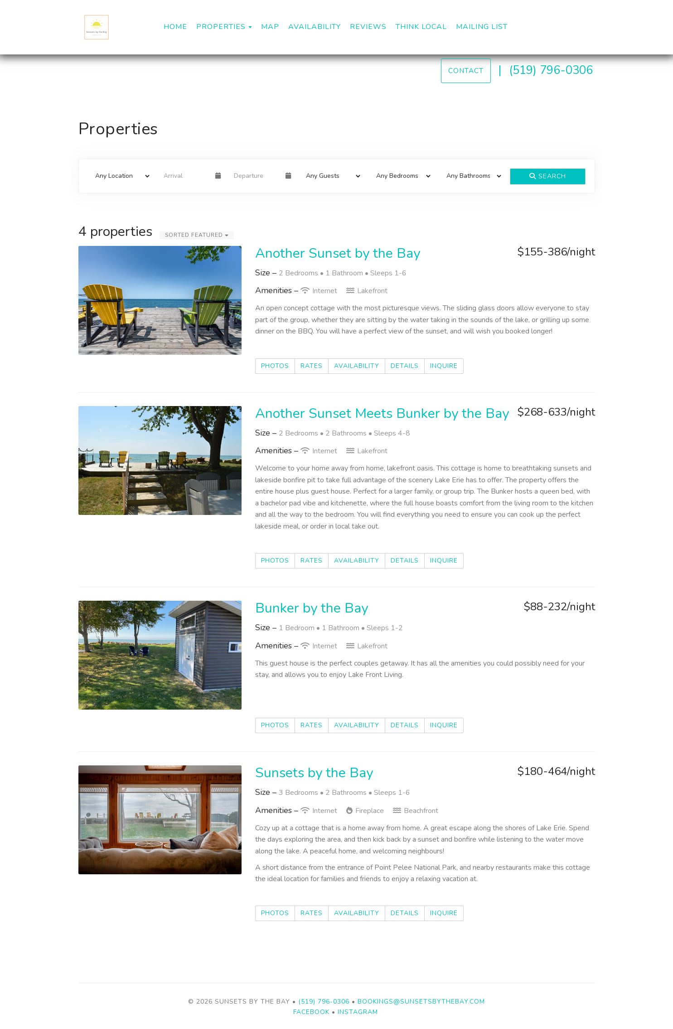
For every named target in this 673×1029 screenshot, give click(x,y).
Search (547, 176)
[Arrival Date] (185, 176)
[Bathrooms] (470, 176)
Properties (221, 27)
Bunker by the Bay (311, 608)
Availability (314, 27)
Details (405, 366)
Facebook (311, 1012)
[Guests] (330, 176)
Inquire (444, 366)
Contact (466, 70)
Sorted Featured (196, 235)
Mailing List (482, 27)
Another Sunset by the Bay (337, 253)
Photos (275, 366)
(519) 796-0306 (551, 70)
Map (270, 27)
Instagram (358, 1012)
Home (175, 27)
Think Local (421, 27)
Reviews (368, 27)
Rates (311, 366)
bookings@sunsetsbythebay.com (421, 1001)
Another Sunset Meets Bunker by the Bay (382, 413)
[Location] (119, 176)
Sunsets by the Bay (314, 773)
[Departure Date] (255, 176)
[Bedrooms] (400, 176)
